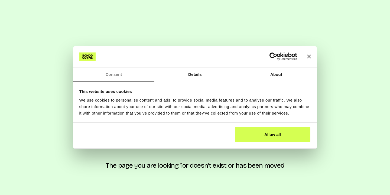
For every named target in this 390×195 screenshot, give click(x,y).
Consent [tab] (114, 74)
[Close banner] (309, 56)
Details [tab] (195, 74)
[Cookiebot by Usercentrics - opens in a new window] (273, 57)
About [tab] (276, 74)
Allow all (272, 134)
